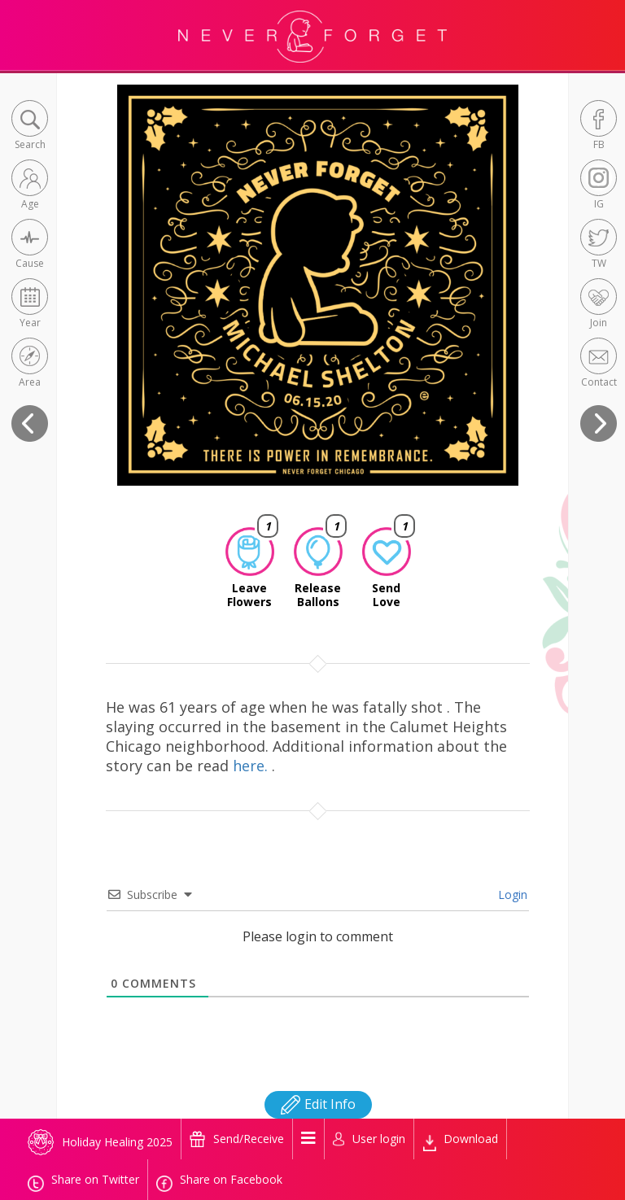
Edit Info (318, 1104)
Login (511, 894)
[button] (29, 126)
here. (252, 765)
